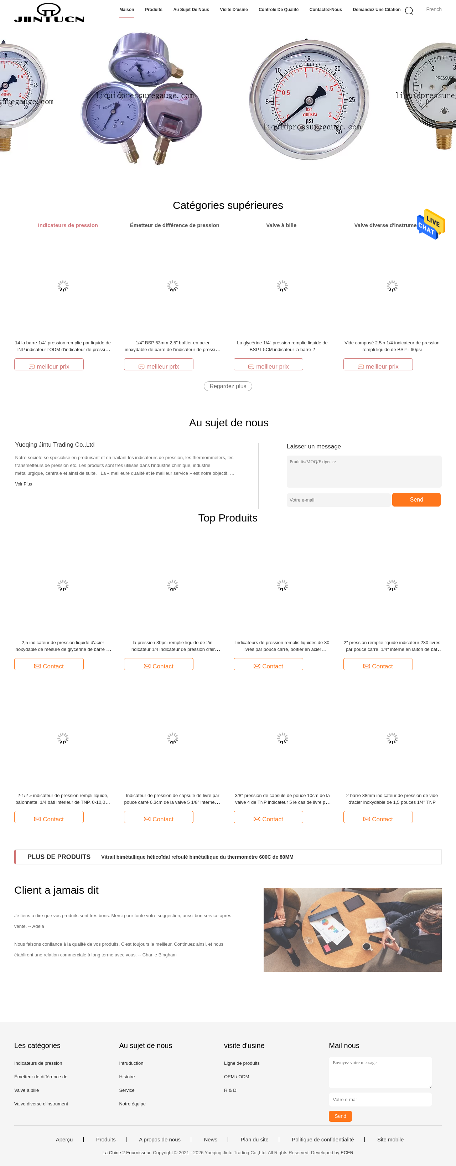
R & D (230, 1090)
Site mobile (390, 1139)
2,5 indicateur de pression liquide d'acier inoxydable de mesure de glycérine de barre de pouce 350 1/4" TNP (63, 649)
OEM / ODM (236, 1076)
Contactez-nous (326, 9)
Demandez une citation (377, 9)
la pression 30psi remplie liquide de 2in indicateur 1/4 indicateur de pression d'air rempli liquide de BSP (172, 649)
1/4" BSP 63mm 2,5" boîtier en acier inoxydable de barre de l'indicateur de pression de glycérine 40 (172, 349)
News (210, 1139)
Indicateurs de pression (38, 1063)
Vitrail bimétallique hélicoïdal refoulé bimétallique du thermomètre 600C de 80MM (197, 857)
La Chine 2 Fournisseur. (128, 1152)
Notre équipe (132, 1103)
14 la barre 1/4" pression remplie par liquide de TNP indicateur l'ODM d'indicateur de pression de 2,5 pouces (63, 349)
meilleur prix (48, 366)
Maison (126, 9)
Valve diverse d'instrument (41, 1103)
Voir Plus (23, 484)
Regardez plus (227, 386)
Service (126, 1090)
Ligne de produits (242, 1063)
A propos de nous (160, 1139)
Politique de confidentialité (323, 1139)
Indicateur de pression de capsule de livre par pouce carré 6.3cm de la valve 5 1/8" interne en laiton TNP (172, 802)
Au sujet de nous (191, 9)
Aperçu (64, 1139)
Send (416, 500)
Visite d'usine (234, 9)
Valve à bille (26, 1090)
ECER (347, 1152)
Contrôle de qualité (279, 9)
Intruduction (131, 1063)
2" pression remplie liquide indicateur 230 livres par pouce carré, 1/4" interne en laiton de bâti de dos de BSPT (392, 649)
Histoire (127, 1076)
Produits (153, 9)
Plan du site (254, 1139)
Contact (49, 666)
